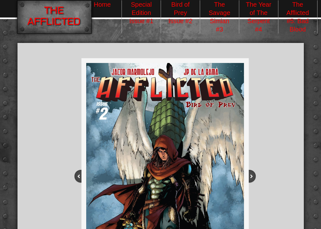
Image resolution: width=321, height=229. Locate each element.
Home (102, 4)
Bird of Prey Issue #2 (180, 12)
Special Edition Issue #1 (141, 12)
